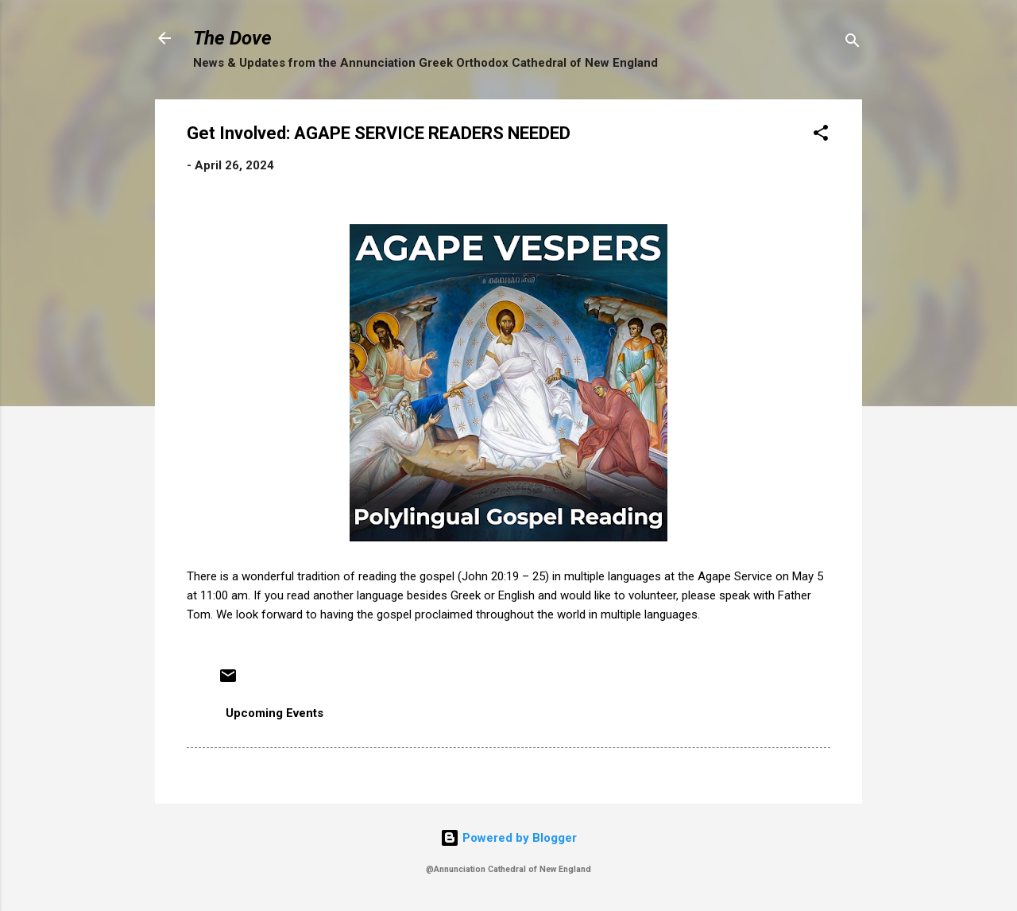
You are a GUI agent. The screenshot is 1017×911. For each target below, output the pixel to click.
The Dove (232, 38)
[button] (820, 135)
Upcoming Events (274, 713)
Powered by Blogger (508, 838)
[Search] (852, 43)
